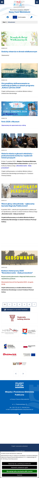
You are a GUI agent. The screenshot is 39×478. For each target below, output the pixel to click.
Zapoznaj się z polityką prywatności (19, 463)
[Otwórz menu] (37, 2)
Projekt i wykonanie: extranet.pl (20, 446)
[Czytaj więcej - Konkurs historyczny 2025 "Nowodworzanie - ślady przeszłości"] (19, 275)
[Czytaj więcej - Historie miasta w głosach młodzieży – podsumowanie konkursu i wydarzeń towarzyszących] (19, 156)
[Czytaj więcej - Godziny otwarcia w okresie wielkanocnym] (19, 45)
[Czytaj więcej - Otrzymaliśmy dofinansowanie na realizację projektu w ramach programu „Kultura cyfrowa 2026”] (19, 80)
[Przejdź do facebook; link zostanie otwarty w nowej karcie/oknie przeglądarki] (7, 17)
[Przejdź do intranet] (31, 17)
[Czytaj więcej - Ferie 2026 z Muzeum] (19, 115)
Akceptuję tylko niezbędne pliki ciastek (20, 471)
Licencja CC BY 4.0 (20, 451)
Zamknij (19, 475)
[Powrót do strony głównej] (4, 22)
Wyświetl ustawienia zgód (19, 467)
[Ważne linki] (2, 2)
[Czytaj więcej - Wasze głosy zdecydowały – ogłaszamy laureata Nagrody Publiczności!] (19, 215)
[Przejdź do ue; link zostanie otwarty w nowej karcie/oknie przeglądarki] (19, 17)
